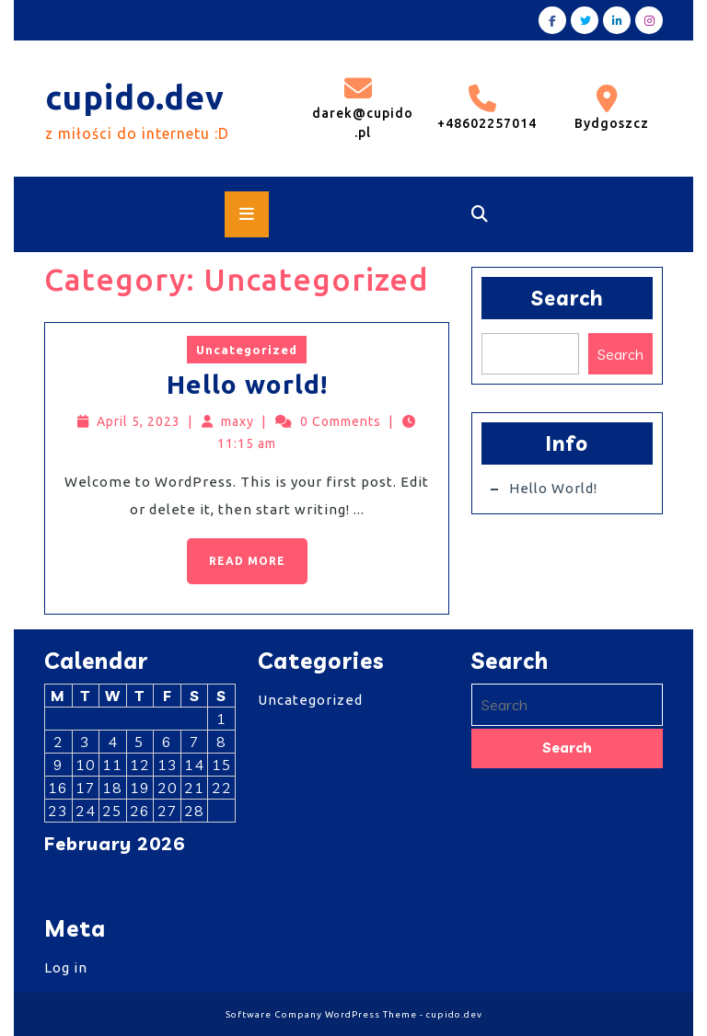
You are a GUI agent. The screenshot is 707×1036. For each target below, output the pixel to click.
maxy (237, 421)
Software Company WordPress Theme (321, 1014)
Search (567, 298)
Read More (236, 552)
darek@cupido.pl (362, 107)
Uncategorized (246, 349)
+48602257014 (486, 108)
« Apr (64, 876)
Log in (65, 967)
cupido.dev (135, 97)
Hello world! (247, 384)
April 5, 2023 (138, 421)
